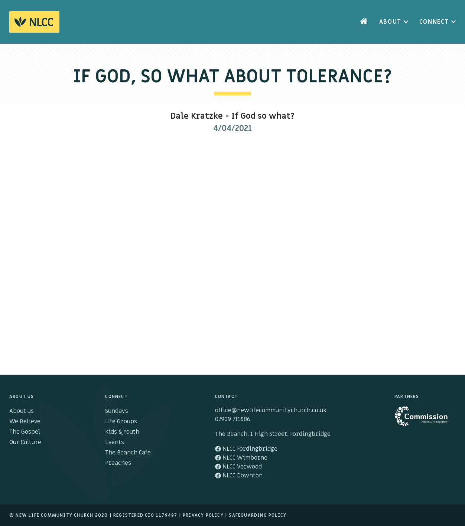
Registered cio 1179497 (145, 515)
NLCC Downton (239, 475)
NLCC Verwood (238, 467)
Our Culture (25, 442)
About (390, 22)
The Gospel (24, 432)
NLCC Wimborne (241, 458)
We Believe (24, 421)
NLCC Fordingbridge (246, 449)
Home (364, 21)
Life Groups (121, 421)
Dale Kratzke (196, 116)
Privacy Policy (203, 515)
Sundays (116, 411)
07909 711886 (232, 419)
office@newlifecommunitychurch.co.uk (270, 410)
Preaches (118, 463)
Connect (434, 22)
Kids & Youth (122, 432)
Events (114, 442)
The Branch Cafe (128, 452)
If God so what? (263, 116)
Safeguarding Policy (257, 515)
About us (21, 411)
